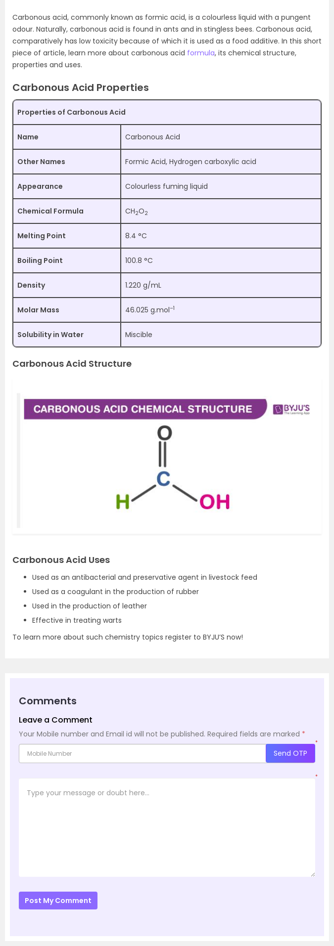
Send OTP (290, 753)
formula (201, 53)
